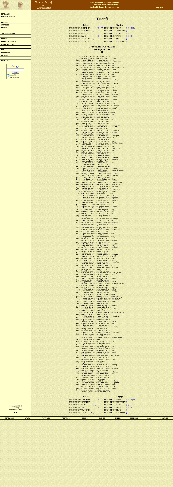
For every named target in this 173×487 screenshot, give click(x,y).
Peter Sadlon (15, 474)
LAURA (27, 485)
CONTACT (164, 485)
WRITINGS (66, 485)
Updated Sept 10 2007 (15, 476)
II (95, 28)
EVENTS (102, 485)
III (98, 28)
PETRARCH (9, 485)
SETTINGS (134, 485)
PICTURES (46, 485)
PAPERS (118, 485)
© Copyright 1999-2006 (15, 473)
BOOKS (85, 485)
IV (102, 28)
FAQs (149, 485)
